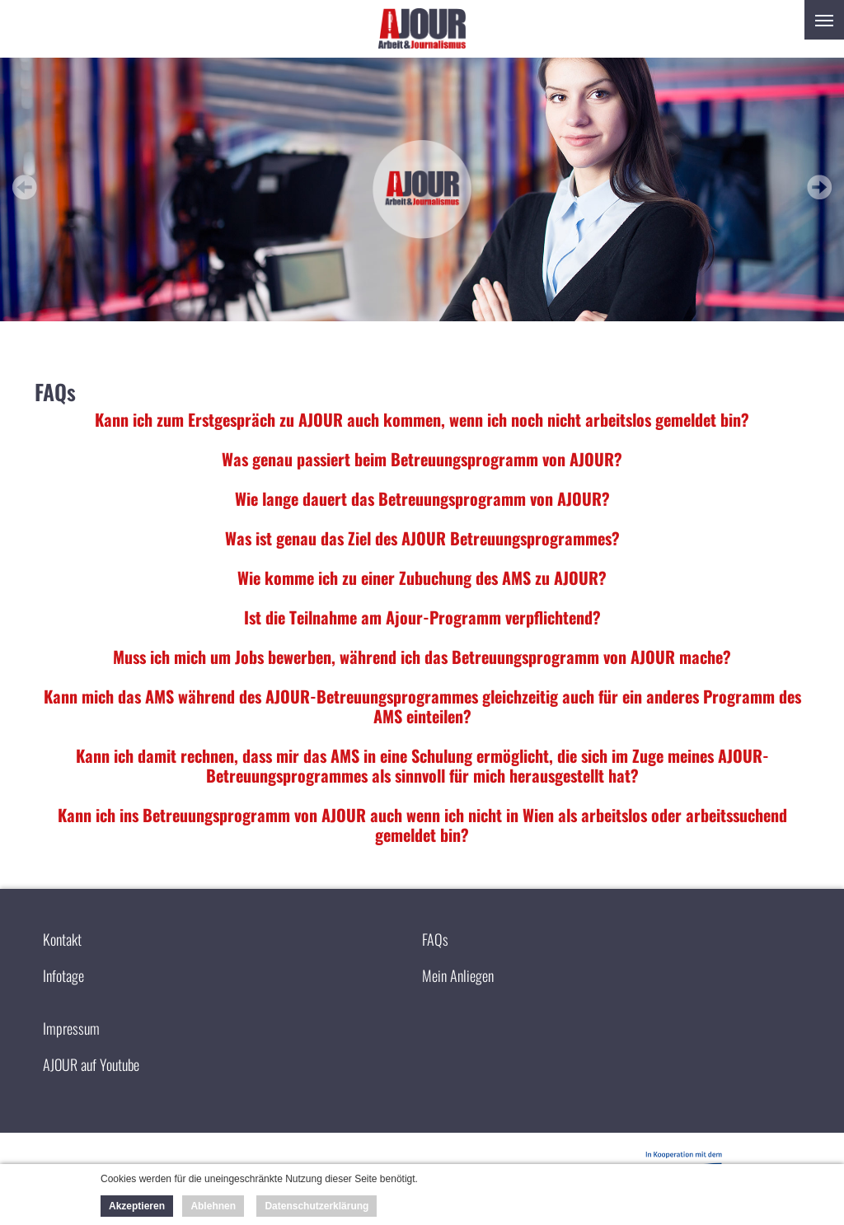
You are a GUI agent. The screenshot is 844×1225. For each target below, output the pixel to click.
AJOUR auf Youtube (91, 1064)
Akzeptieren (137, 1206)
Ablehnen (213, 1206)
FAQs (435, 939)
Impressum (71, 1028)
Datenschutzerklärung (316, 1206)
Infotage (63, 975)
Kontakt (62, 939)
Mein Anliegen (458, 975)
